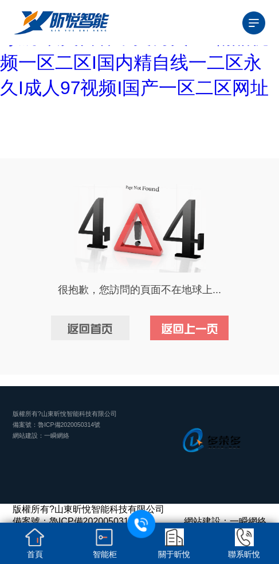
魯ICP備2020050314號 (69, 424)
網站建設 (25, 435)
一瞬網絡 (56, 435)
